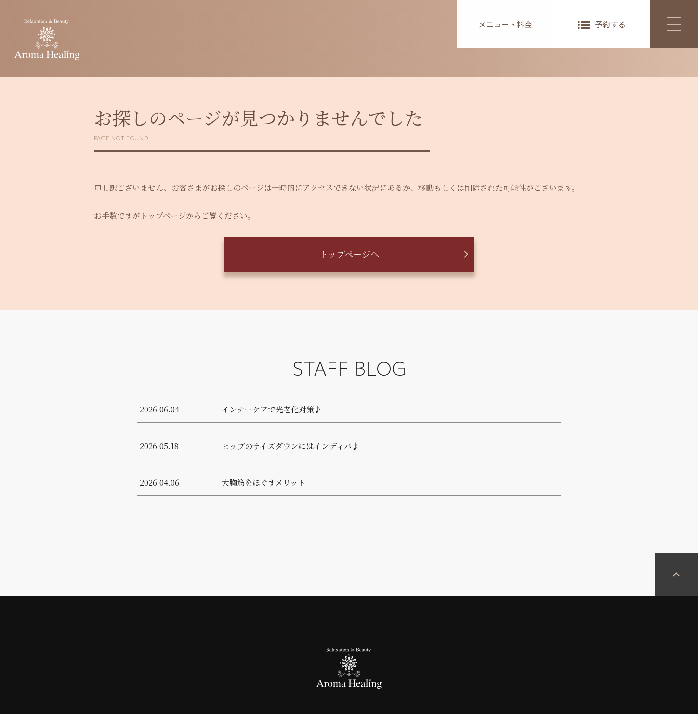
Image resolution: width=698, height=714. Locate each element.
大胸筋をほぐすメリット (263, 482)
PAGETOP (676, 636)
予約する (610, 24)
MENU (665, 24)
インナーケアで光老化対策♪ (272, 409)
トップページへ (349, 254)
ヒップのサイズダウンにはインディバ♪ (290, 445)
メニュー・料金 (505, 24)
